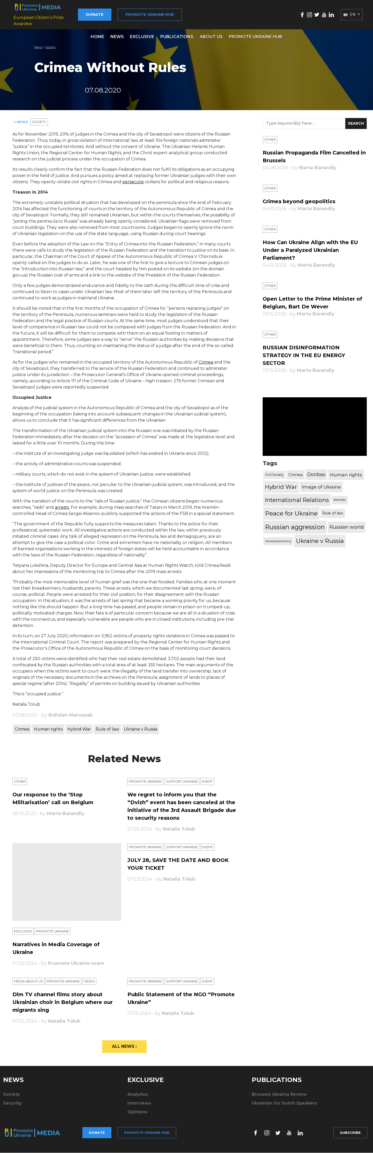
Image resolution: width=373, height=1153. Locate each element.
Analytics (137, 1096)
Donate (112, 14)
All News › (124, 1048)
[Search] (304, 124)
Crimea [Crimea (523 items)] (295, 473)
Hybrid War (79, 729)
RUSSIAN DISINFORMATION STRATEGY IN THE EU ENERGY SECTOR (308, 354)
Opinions (137, 1114)
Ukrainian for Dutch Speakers (284, 1105)
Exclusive (142, 37)
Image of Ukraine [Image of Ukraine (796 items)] (321, 486)
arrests (62, 507)
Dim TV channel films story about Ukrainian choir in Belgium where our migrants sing (63, 1003)
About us (211, 37)
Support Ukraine (191, 782)
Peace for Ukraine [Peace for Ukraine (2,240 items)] (291, 512)
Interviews (139, 1105)
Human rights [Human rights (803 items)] (346, 474)
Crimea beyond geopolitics (304, 201)
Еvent (220, 782)
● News (22, 122)
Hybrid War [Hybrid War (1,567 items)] (281, 486)
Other (21, 782)
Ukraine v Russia (140, 729)
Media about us (31, 982)
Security (12, 1105)
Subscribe (348, 1133)
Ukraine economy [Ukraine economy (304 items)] (278, 540)
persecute (133, 182)
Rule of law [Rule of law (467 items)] (332, 512)
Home (97, 37)
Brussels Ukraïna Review (279, 1096)
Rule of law (107, 729)
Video (101, 982)
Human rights (48, 729)
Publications (176, 37)
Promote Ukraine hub (168, 14)
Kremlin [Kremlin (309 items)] (340, 499)
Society (50, 47)
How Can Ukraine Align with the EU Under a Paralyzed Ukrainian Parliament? (312, 249)
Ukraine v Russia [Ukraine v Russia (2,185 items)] (320, 540)
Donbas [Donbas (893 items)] (316, 474)
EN (350, 14)
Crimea (206, 362)
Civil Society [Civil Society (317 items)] (274, 474)
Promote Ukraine (148, 782)
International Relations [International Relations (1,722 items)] (297, 499)
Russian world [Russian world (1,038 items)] (346, 526)
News (117, 37)
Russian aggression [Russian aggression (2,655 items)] (295, 526)
